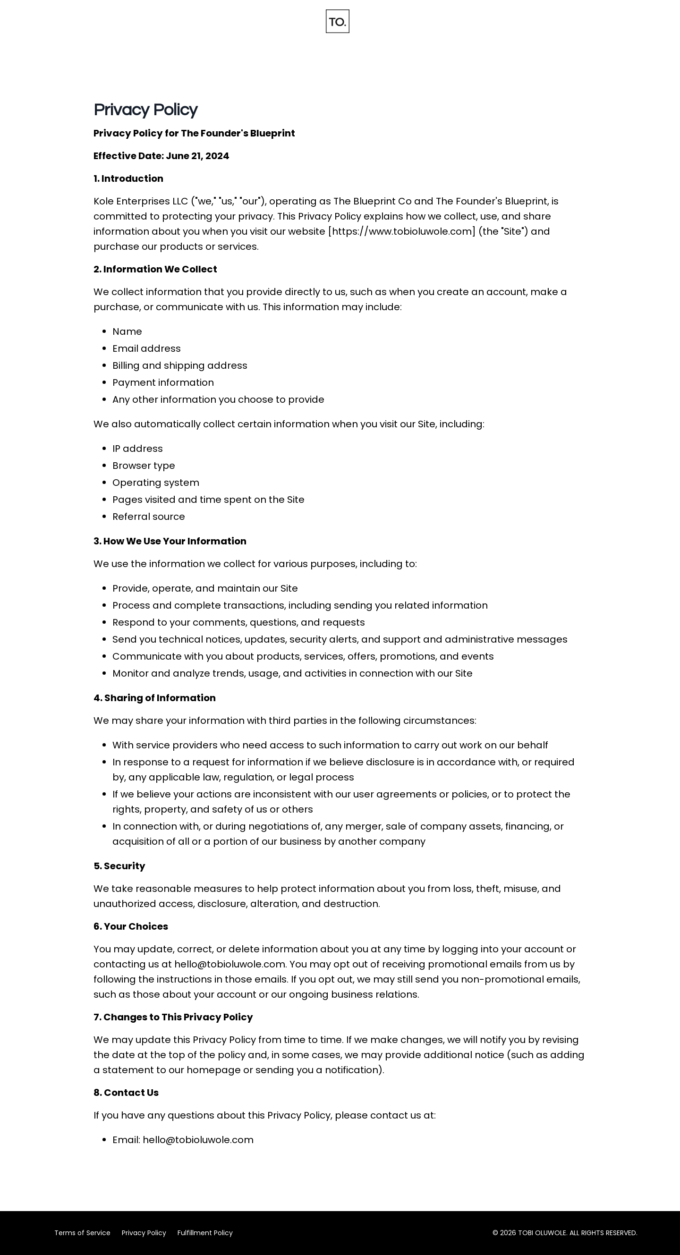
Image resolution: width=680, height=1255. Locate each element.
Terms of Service (82, 1233)
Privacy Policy (144, 1233)
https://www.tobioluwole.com (402, 231)
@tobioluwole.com (241, 964)
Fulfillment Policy (205, 1233)
